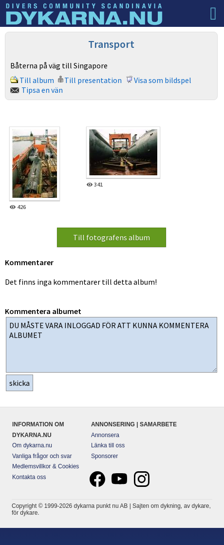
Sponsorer (104, 456)
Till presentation (93, 80)
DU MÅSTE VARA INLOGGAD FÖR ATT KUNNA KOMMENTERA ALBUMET (111, 345)
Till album (36, 80)
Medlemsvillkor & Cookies (45, 466)
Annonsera (105, 435)
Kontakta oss (29, 477)
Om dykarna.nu (32, 445)
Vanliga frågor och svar (42, 456)
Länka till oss (108, 445)
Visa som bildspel (162, 80)
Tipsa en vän (42, 90)
